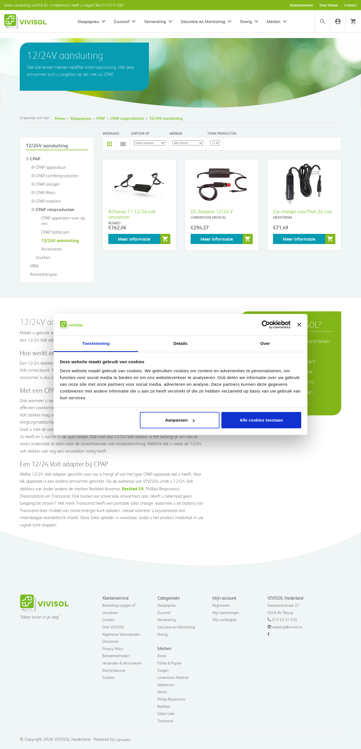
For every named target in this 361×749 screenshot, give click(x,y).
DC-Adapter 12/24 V (212, 211)
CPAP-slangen (45, 184)
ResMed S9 (133, 488)
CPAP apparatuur (48, 167)
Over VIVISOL (113, 626)
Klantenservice (301, 5)
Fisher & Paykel (169, 663)
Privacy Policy (113, 648)
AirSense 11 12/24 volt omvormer (132, 214)
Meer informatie (134, 239)
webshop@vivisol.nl (287, 626)
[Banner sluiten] (299, 325)
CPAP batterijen (53, 232)
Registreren (221, 605)
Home (60, 118)
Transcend (165, 720)
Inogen (163, 670)
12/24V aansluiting (166, 118)
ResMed (163, 706)
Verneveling (155, 21)
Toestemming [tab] (96, 343)
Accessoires (49, 249)
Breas (161, 655)
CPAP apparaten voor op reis (61, 220)
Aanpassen (180, 420)
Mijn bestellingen (225, 612)
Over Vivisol (329, 5)
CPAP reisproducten (127, 118)
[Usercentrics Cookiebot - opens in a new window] (265, 324)
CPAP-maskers (46, 201)
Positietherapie (41, 274)
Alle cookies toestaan (261, 420)
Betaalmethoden (115, 655)
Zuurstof (121, 21)
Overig (246, 21)
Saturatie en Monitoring (203, 21)
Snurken (40, 257)
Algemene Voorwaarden (121, 634)
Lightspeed (123, 739)
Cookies (108, 677)
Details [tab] (180, 343)
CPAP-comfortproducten (54, 175)
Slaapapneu (88, 21)
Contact (350, 5)
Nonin (162, 691)
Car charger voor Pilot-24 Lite (302, 211)
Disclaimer (110, 641)
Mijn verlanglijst (224, 619)
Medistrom (165, 684)
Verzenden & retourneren (122, 663)
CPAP (100, 118)
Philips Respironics (171, 699)
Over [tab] (265, 343)
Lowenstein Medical (172, 677)
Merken (273, 21)
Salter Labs (166, 713)
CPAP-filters (43, 192)
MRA (32, 266)
